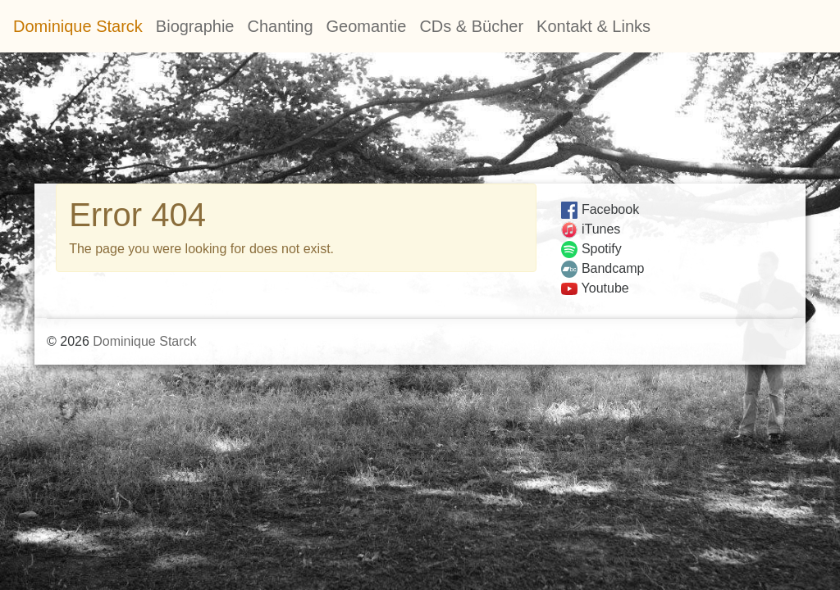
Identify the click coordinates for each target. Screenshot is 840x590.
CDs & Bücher (471, 26)
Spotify (591, 249)
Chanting (280, 26)
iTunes (591, 229)
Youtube (595, 288)
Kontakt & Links (593, 26)
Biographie (195, 26)
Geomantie (366, 26)
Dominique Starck (78, 26)
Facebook (600, 209)
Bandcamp (603, 268)
